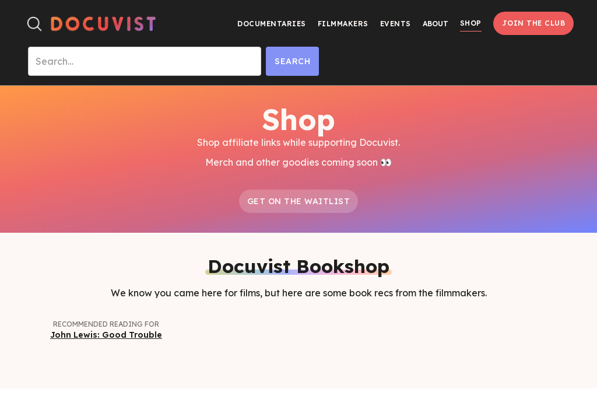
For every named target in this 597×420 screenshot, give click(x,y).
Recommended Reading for (106, 324)
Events (395, 23)
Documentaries (271, 23)
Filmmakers (343, 23)
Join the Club (534, 23)
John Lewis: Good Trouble (106, 335)
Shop (471, 23)
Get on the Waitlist (298, 201)
